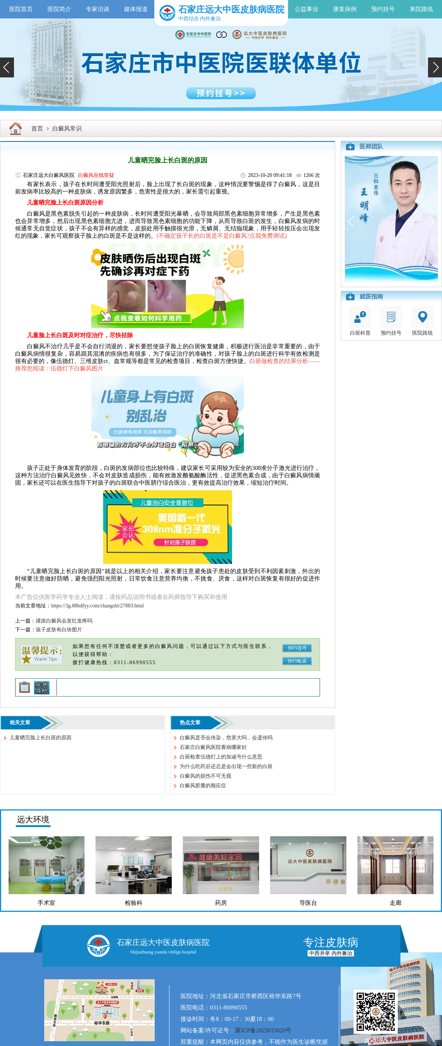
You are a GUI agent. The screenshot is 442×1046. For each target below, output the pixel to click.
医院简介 (59, 9)
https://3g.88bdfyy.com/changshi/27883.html (97, 606)
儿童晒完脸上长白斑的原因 (40, 737)
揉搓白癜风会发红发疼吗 (64, 621)
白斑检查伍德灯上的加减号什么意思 (221, 757)
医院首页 (21, 9)
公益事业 (306, 9)
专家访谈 (97, 9)
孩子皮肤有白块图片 (59, 629)
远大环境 (33, 819)
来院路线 (421, 9)
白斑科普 (360, 321)
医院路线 (422, 321)
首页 (37, 128)
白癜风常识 (67, 128)
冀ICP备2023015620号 (263, 1030)
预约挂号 (383, 9)
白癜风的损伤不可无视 (205, 776)
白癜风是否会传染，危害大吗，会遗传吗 (226, 737)
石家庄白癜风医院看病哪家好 (213, 747)
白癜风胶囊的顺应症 (203, 785)
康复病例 (345, 9)
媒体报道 (136, 9)
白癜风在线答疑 (96, 175)
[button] (7, 67)
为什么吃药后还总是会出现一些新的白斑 (226, 766)
